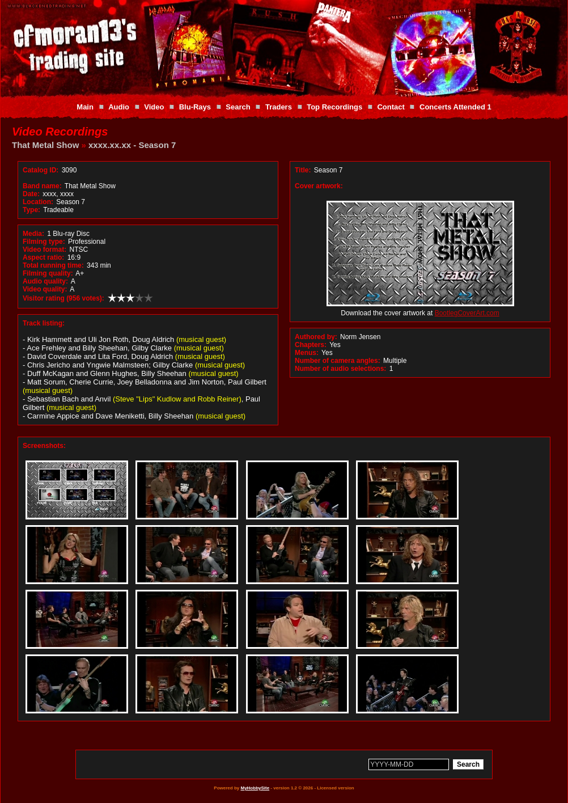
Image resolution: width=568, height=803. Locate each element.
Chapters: (311, 345)
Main (85, 107)
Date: (31, 194)
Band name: (42, 186)
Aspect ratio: (43, 257)
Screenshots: (44, 446)
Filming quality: (48, 273)
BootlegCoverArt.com (467, 313)
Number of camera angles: (337, 361)
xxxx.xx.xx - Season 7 (132, 145)
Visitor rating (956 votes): (63, 298)
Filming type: (44, 242)
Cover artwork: (319, 186)
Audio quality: (45, 281)
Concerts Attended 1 (455, 107)
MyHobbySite (254, 788)
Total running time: (53, 265)
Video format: (44, 249)
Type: (31, 210)
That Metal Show (45, 145)
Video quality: (45, 289)
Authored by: (316, 337)
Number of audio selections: (340, 369)
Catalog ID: (40, 170)
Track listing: (44, 323)
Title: (304, 170)
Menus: (307, 353)
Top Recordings (334, 107)
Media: (33, 234)
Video (154, 107)
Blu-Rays (195, 107)
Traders (278, 107)
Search (238, 107)
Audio (118, 107)
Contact (390, 107)
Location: (38, 202)
